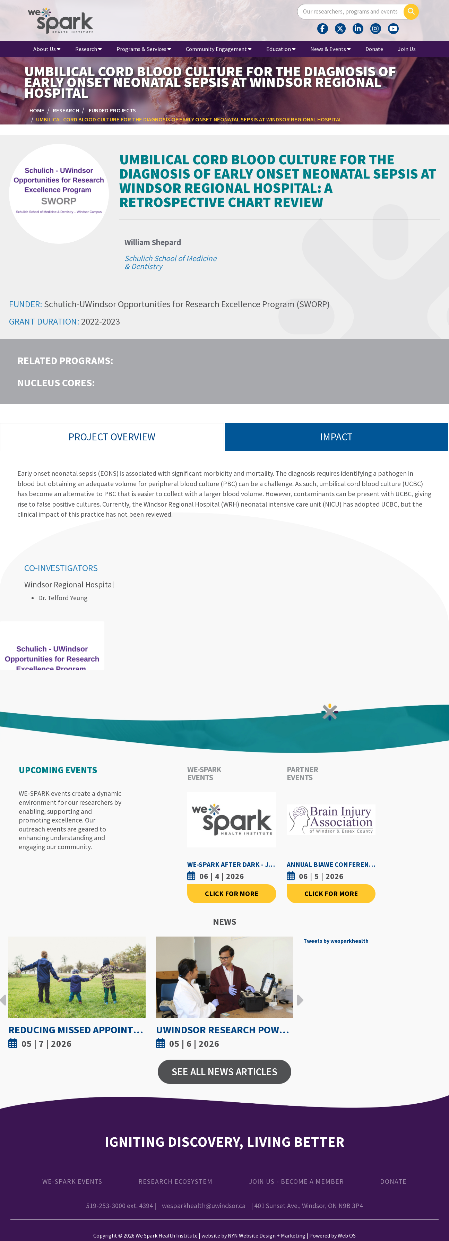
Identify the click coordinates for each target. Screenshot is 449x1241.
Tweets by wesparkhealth (336, 940)
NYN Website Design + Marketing (266, 1235)
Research (88, 48)
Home (36, 110)
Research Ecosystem (175, 1181)
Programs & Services (143, 48)
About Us (46, 48)
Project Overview (111, 436)
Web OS (347, 1235)
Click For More (231, 893)
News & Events (330, 48)
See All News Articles (224, 1071)
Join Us (407, 48)
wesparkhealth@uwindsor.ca (203, 1205)
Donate (374, 48)
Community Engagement (218, 48)
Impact (336, 436)
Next (298, 994)
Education (280, 48)
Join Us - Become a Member (296, 1181)
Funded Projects (112, 110)
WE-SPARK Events (72, 1181)
